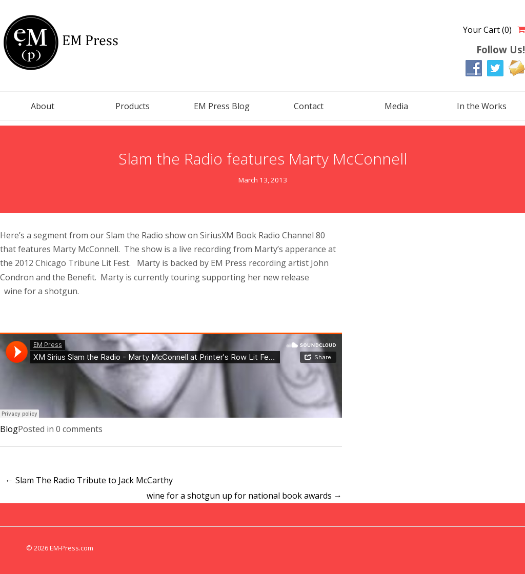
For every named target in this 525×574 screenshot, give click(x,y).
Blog (9, 429)
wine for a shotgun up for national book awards (244, 495)
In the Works (482, 106)
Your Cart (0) (487, 29)
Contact (309, 106)
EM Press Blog (222, 106)
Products (132, 106)
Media (396, 106)
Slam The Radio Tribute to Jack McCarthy (89, 480)
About (42, 106)
